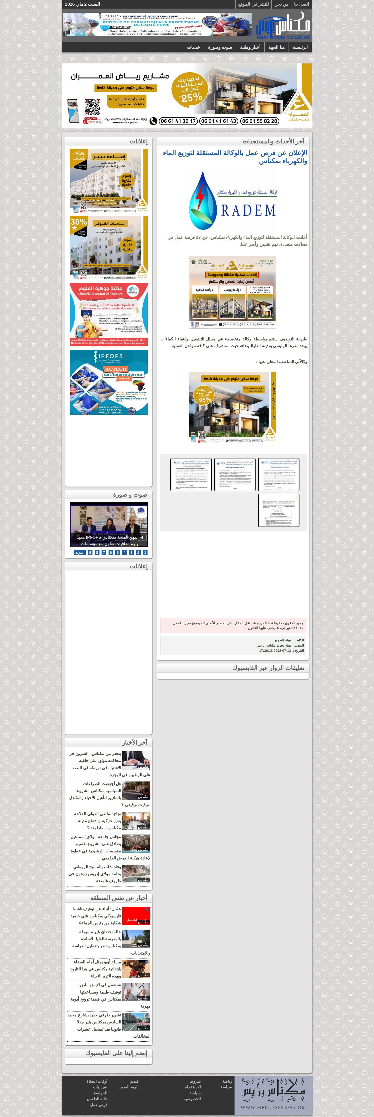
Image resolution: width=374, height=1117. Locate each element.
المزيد (79, 552)
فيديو (134, 1081)
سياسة (226, 1087)
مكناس (143, 766)
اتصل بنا (301, 4)
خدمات (193, 47)
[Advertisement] (232, 575)
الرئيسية (300, 47)
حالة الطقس (97, 1098)
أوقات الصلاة (96, 1081)
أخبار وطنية (250, 47)
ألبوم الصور (129, 1087)
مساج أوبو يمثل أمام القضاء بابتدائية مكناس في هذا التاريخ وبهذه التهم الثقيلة (95, 969)
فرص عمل (98, 1104)
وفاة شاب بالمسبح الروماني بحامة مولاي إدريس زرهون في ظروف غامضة (95, 874)
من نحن (281, 4)
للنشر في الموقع (253, 4)
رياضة (227, 1081)
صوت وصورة (220, 47)
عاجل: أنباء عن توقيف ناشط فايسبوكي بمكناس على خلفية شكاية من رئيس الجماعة (95, 916)
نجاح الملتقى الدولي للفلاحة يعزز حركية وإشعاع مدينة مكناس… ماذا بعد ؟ (97, 821)
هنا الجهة (277, 47)
